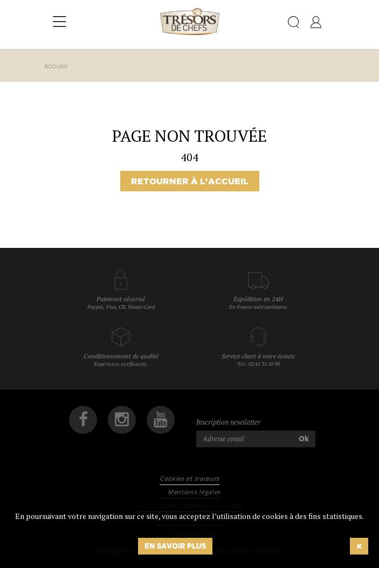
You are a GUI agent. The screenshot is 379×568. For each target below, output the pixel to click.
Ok (304, 438)
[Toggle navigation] (59, 22)
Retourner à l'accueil (190, 181)
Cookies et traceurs (189, 478)
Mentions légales (194, 492)
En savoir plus (175, 546)
